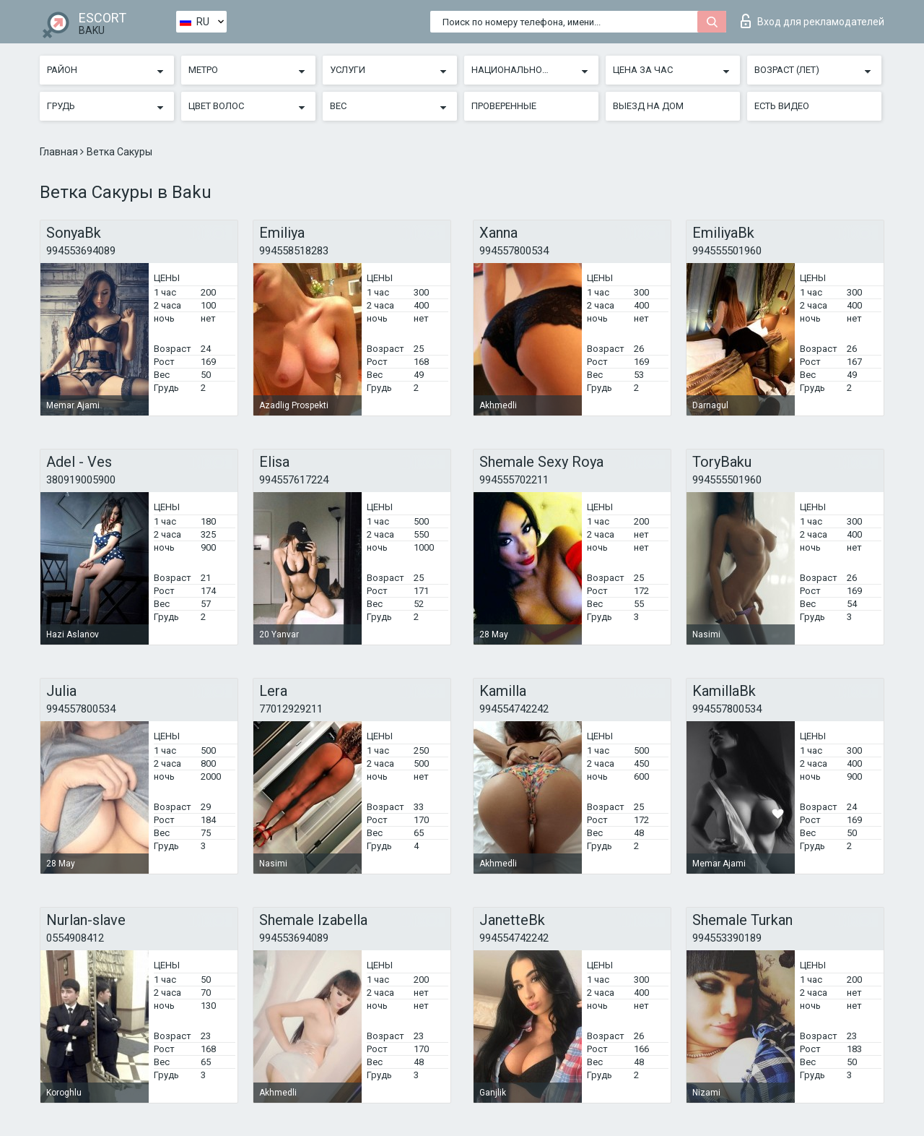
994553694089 (81, 250)
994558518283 (293, 250)
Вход (812, 21)
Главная (60, 152)
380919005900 (81, 479)
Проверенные (503, 105)
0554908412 (75, 937)
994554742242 (514, 708)
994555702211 (514, 479)
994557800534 (514, 250)
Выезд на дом (648, 105)
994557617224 (293, 479)
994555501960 (727, 250)
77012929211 (291, 708)
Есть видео (781, 105)
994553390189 (727, 937)
